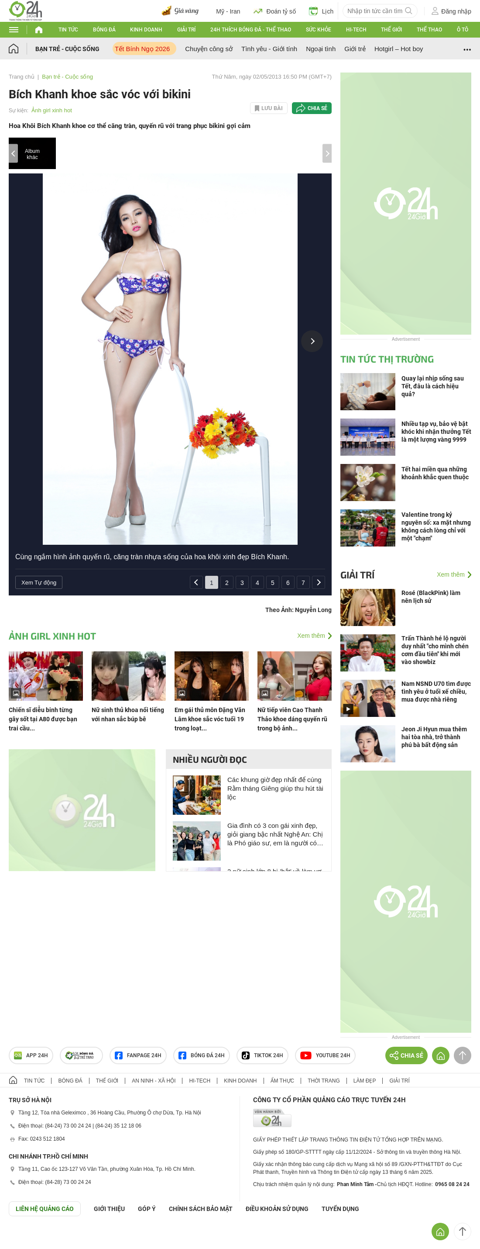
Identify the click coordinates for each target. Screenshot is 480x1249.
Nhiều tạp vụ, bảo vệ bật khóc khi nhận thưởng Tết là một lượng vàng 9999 (436, 431)
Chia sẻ (317, 108)
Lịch (321, 11)
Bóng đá (104, 30)
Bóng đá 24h (201, 1055)
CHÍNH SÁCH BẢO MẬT (201, 1208)
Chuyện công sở (209, 48)
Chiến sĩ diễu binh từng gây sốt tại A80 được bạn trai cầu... (43, 719)
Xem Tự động (38, 582)
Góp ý (147, 1208)
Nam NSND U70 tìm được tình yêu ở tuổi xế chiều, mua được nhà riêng (436, 691)
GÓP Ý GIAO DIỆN (25, 1238)
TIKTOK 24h (262, 1055)
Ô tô (462, 30)
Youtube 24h (325, 1055)
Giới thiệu (109, 1208)
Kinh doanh (146, 30)
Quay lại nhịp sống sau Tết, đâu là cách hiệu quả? (432, 386)
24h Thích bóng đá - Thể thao (250, 30)
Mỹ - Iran (228, 11)
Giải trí (186, 30)
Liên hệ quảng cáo (45, 1208)
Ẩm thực (283, 1081)
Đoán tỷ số (275, 11)
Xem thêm (311, 635)
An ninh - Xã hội (153, 1081)
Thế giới (391, 30)
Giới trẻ (355, 48)
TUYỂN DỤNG (340, 1208)
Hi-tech (356, 30)
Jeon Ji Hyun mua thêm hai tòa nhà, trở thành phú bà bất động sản (434, 737)
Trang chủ (21, 76)
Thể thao (429, 30)
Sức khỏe (318, 30)
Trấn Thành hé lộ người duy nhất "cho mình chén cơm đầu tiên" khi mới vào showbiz (435, 650)
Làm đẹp (364, 1081)
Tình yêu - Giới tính (269, 48)
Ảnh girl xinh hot (51, 110)
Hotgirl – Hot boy (398, 48)
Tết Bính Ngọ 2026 (142, 48)
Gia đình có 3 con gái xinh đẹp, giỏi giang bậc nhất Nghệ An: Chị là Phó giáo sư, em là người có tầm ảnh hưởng (275, 835)
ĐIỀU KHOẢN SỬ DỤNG (277, 1208)
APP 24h (31, 1055)
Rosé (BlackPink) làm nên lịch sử (430, 596)
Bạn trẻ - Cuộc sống (67, 48)
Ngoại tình (321, 48)
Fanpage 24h (138, 1055)
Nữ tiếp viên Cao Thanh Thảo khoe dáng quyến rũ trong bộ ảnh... (292, 719)
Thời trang (323, 1081)
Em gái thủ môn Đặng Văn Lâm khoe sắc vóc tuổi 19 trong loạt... (210, 719)
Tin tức (68, 30)
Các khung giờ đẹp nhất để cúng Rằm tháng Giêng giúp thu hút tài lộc (275, 788)
